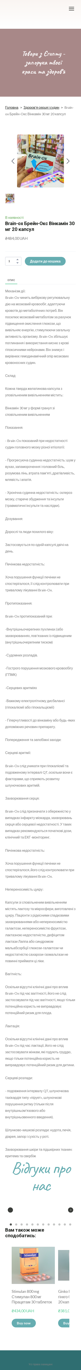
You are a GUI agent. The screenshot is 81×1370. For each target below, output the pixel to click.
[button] (17, 259)
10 (59, 1224)
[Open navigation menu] (71, 8)
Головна (11, 107)
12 (70, 1224)
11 (65, 1224)
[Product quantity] (12, 261)
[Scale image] (16, 1209)
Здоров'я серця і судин (41, 107)
